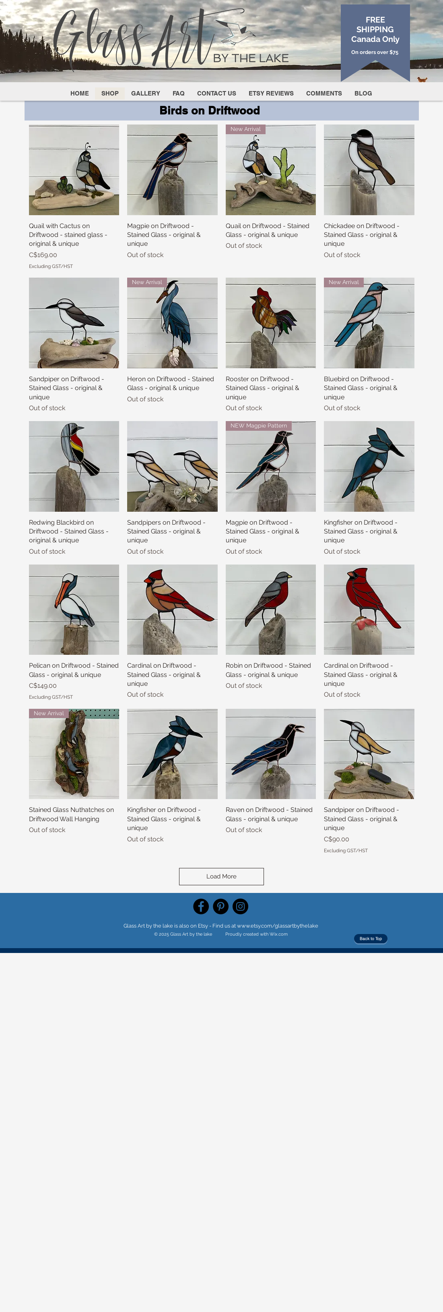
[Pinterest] (221, 906)
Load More (221, 876)
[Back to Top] (370, 938)
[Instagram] (240, 906)
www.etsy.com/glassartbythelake (277, 926)
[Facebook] (201, 906)
